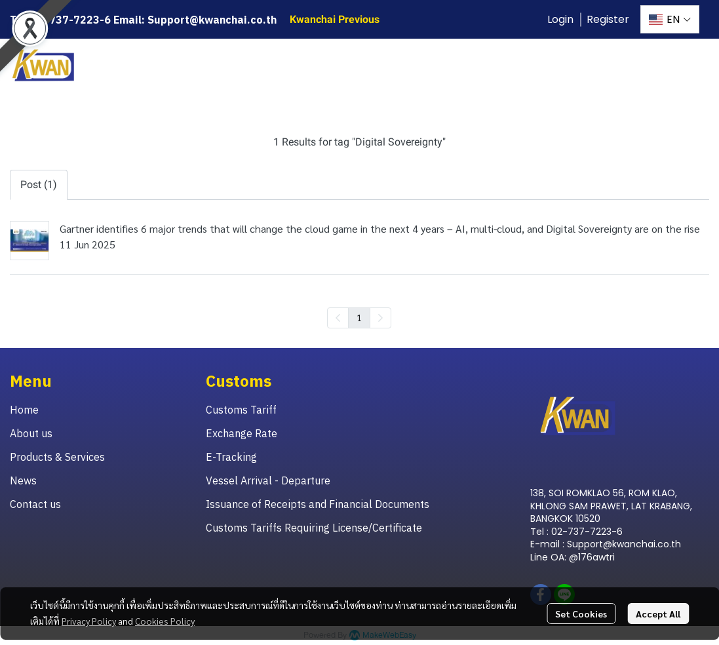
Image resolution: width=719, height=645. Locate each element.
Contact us (35, 504)
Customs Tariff (241, 409)
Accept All (658, 613)
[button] (669, 19)
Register (608, 19)
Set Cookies (581, 613)
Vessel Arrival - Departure (268, 480)
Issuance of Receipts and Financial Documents (317, 504)
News (23, 480)
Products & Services (57, 456)
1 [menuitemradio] (359, 317)
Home (24, 409)
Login (560, 19)
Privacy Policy (89, 621)
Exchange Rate (241, 433)
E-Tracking (231, 456)
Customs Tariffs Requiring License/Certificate (314, 527)
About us (31, 433)
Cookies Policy (165, 621)
